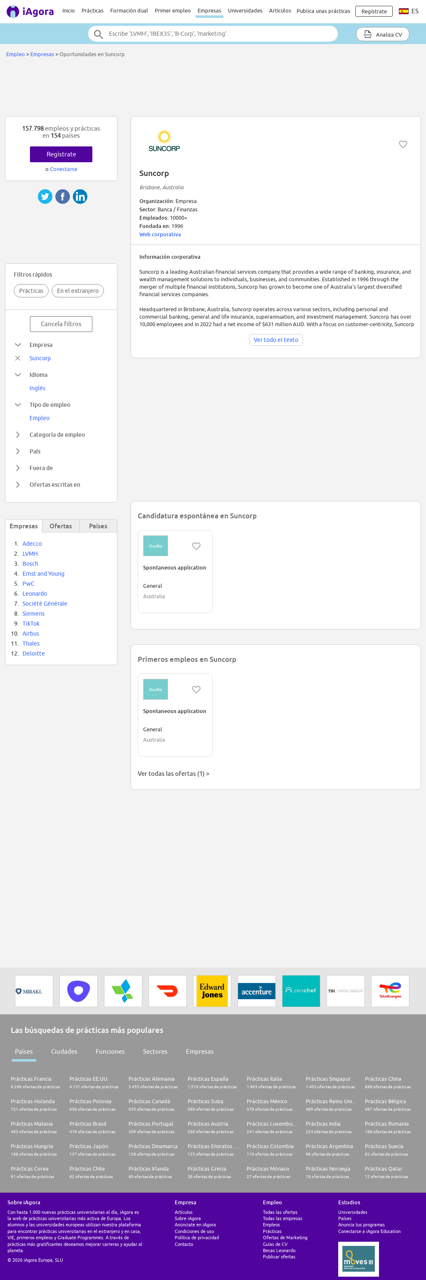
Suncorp (40, 358)
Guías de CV (275, 1244)
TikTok (31, 623)
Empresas (209, 10)
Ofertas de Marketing (285, 1237)
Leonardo (34, 593)
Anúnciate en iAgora (195, 1224)
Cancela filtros (61, 323)
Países (24, 1051)
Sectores (155, 1051)
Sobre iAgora (188, 1218)
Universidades (245, 10)
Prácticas (93, 10)
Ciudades (64, 1051)
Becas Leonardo (279, 1250)
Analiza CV (382, 34)
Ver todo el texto (276, 340)
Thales (31, 643)
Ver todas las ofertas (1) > (173, 773)
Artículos (280, 10)
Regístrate (61, 154)
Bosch (30, 563)
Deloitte (33, 653)
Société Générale (44, 603)
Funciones (110, 1051)
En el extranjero (78, 290)
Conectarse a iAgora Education (369, 1231)
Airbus (30, 633)
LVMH (30, 553)
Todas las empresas (282, 1218)
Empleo (15, 54)
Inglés (37, 388)
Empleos (271, 1224)
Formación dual (129, 10)
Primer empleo (173, 10)
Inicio (68, 10)
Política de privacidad (197, 1237)
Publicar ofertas (279, 1256)
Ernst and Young (43, 573)
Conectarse (63, 169)
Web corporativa (160, 234)
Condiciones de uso (194, 1231)
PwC (28, 583)
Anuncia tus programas (361, 1224)
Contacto (184, 1244)
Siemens (33, 613)
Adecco (32, 543)
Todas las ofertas (280, 1212)
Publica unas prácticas (323, 10)
